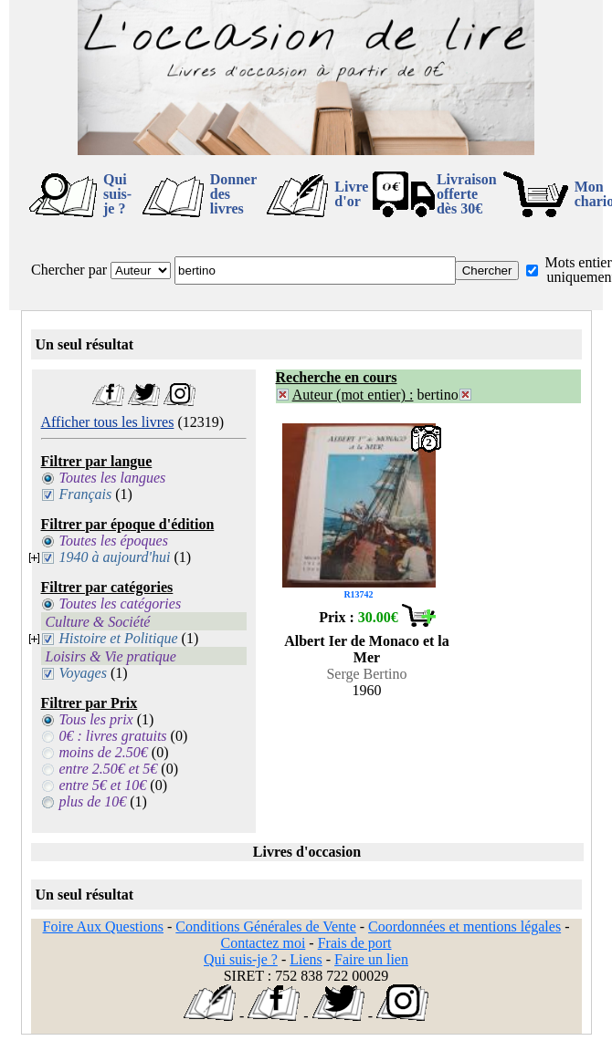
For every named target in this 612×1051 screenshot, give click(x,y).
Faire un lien (371, 959)
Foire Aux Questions (103, 926)
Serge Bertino (366, 674)
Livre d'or (351, 194)
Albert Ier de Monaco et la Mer (366, 649)
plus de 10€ (93, 801)
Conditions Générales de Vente (265, 926)
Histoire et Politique (118, 638)
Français (85, 494)
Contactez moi (262, 943)
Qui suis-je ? (117, 194)
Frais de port (355, 943)
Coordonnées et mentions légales (464, 926)
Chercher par (69, 269)
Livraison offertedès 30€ (467, 194)
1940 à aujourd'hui (115, 557)
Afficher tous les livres (107, 422)
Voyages (83, 673)
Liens (306, 959)
